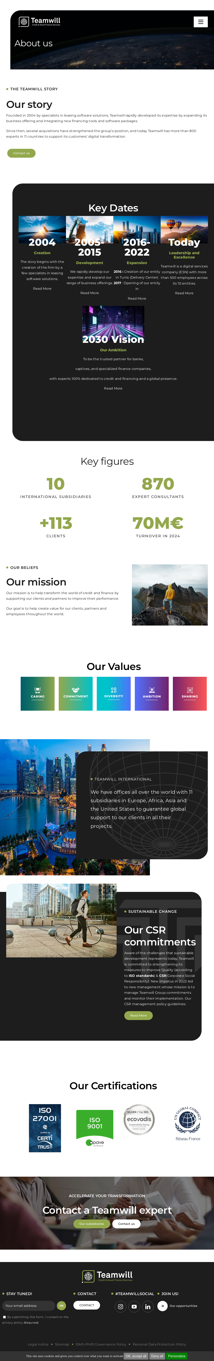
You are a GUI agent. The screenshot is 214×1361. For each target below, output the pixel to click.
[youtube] (134, 1306)
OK (62, 1305)
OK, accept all (136, 1356)
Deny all (157, 1356)
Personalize (176, 1356)
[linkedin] (148, 1306)
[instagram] (120, 1306)
